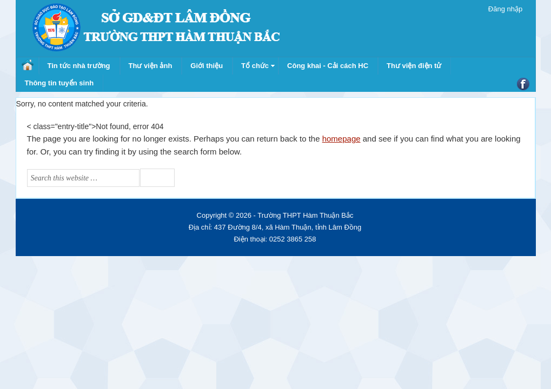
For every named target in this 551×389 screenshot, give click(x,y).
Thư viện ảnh (150, 66)
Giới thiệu (206, 66)
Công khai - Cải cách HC (327, 66)
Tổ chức (255, 66)
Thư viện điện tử (414, 66)
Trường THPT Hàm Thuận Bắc (156, 27)
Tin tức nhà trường (79, 66)
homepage (341, 138)
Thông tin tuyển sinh (59, 83)
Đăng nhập (505, 9)
